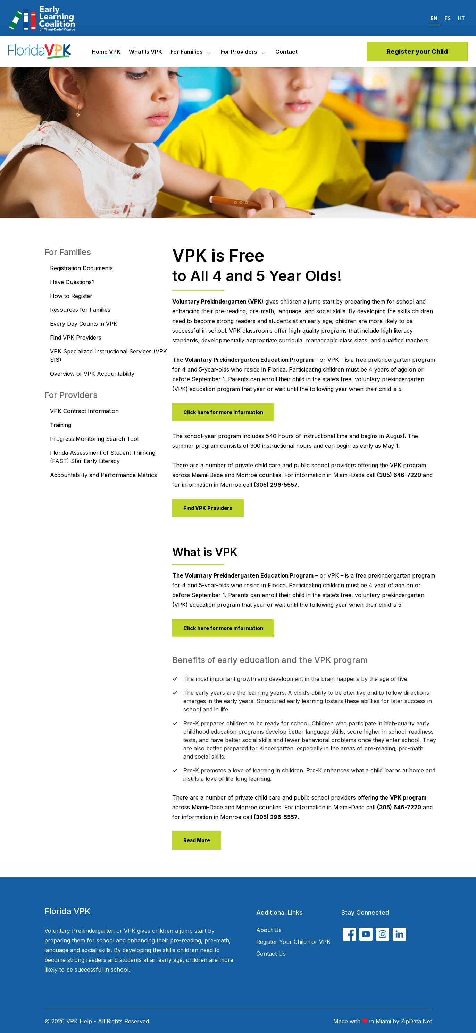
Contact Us (271, 953)
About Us (269, 930)
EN (434, 18)
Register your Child (417, 51)
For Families (186, 51)
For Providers (239, 51)
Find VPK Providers (75, 337)
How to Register (71, 295)
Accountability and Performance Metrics (103, 474)
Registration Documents (81, 268)
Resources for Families (80, 309)
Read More (196, 840)
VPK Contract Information (84, 411)
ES (448, 18)
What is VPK (145, 51)
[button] (229, 202)
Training (60, 424)
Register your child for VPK (293, 941)
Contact (286, 51)
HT (461, 18)
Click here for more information (223, 412)
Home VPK (106, 51)
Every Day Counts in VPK (83, 323)
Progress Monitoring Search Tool (94, 438)
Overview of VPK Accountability (92, 373)
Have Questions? (72, 282)
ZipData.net (416, 1021)
